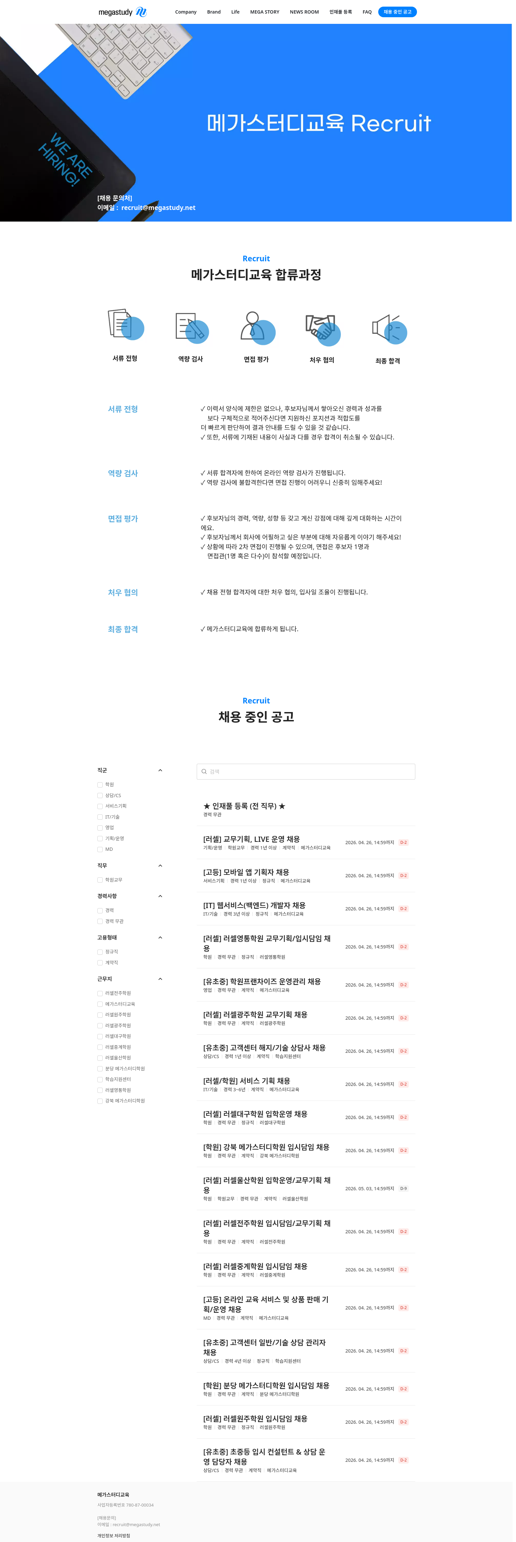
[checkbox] (130, 785)
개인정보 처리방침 (113, 1504)
